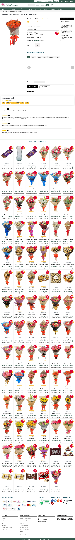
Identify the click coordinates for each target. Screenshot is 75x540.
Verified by (42, 497)
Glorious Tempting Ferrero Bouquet (31, 265)
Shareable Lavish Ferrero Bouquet (31, 240)
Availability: (33, 26)
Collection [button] (71, 8)
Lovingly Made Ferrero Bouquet (68, 240)
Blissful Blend (56, 314)
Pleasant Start (68, 413)
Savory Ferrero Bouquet (44, 239)
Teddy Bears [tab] (51, 57)
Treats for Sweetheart (43, 289)
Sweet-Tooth (19, 239)
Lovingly (31, 413)
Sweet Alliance (56, 488)
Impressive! (43, 190)
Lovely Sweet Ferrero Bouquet (7, 265)
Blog (3, 520)
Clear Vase (19, 165)
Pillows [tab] (39, 57)
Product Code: (32, 29)
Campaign (22, 531)
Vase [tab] (57, 57)
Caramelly (68, 314)
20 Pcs (42, 40)
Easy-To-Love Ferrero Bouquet (19, 290)
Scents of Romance (7, 413)
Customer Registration (25, 518)
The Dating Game (56, 364)
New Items (56, 1)
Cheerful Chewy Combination (43, 315)
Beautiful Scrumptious (31, 339)
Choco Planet (7, 165)
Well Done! (68, 165)
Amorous (56, 339)
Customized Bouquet (58, 4)
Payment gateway (6, 497)
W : (68, 37)
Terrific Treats (56, 289)
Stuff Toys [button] (36, 8)
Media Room (5, 523)
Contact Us (41, 515)
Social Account (55, 497)
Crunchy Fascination (19, 314)
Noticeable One (19, 11)
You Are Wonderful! (68, 214)
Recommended (39, 1)
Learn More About (25, 515)
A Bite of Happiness (19, 364)
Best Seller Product (48, 1)
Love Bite (44, 488)
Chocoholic (31, 289)
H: (63, 38)
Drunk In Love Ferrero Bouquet (55, 265)
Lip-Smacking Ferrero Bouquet (19, 265)
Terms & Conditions (24, 529)
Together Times (7, 388)
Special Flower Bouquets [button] (15, 8)
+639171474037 (44, 519)
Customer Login (23, 520)
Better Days (55, 438)
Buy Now (44, 87)
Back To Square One (68, 438)
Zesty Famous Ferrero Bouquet (7, 240)
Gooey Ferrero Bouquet (43, 264)
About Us (4, 518)
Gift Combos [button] (30, 8)
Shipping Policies (24, 525)
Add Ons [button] (41, 8)
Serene (55, 388)
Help (71, 1)
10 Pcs (36, 40)
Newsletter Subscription (7, 527)
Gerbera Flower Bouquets (10, 11)
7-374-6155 (43, 521)
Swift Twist (43, 413)
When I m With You (68, 364)
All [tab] (28, 57)
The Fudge (7, 488)
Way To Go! (7, 190)
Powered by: (66, 497)
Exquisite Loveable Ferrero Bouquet (68, 265)
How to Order (23, 521)
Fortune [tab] (33, 57)
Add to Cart (32, 87)
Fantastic (19, 214)
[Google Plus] (52, 503)
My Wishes (19, 413)
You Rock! (56, 214)
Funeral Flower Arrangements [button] (63, 8)
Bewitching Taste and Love (7, 339)
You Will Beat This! (7, 438)
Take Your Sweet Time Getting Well (7, 464)
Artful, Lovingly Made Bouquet (43, 339)
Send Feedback (42, 518)
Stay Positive (31, 438)
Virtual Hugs (19, 438)
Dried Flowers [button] (53, 8)
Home (2, 11)
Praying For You (31, 364)
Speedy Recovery (55, 413)
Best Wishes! (43, 165)
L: (63, 37)
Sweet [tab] (44, 57)
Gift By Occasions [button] (47, 8)
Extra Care (44, 438)
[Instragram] (58, 500)
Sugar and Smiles (31, 165)
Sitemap (4, 525)
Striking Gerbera (19, 388)
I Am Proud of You (56, 165)
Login (61, 1)
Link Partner (4, 529)
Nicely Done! (19, 190)
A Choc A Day (56, 463)
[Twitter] (55, 500)
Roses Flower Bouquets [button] (6, 8)
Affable (7, 364)
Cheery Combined (31, 314)
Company (4, 515)
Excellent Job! (31, 214)
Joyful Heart (31, 463)
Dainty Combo (7, 314)
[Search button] (47, 5)
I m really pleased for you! (55, 190)
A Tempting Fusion (68, 339)
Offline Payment (23, 523)
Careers (3, 521)
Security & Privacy (24, 527)
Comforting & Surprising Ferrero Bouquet (7, 290)
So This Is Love (43, 388)
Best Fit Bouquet (19, 339)
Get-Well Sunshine (44, 463)
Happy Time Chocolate (31, 488)
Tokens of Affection (43, 364)
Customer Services (62, 515)
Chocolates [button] (24, 8)
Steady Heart (31, 388)
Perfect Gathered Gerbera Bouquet (68, 389)
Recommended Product (25, 532)
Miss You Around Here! (19, 463)
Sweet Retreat (68, 463)
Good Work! (68, 190)
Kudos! (31, 190)
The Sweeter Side (68, 289)
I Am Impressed (7, 214)
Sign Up (67, 1)
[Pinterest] (61, 500)
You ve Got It (43, 214)
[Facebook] (52, 500)
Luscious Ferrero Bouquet (55, 239)
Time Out (19, 488)
